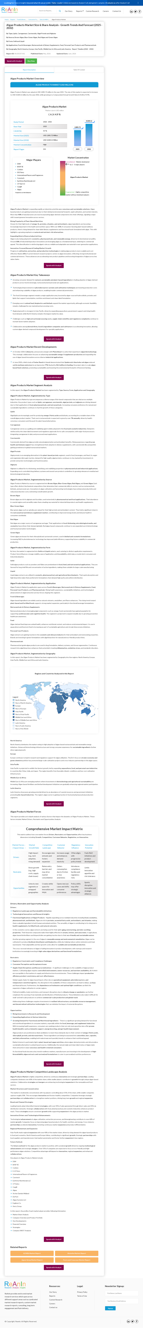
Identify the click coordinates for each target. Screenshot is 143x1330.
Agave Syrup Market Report (32, 1261)
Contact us (53, 1309)
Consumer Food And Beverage (37, 19)
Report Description (29, 70)
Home (7, 19)
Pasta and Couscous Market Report (76, 1261)
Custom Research (91, 11)
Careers (105, 11)
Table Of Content (79, 70)
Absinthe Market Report (76, 1255)
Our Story (67, 11)
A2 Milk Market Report (32, 1255)
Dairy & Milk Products (46, 19)
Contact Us (116, 11)
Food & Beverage (22, 19)
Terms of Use (82, 1297)
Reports (79, 11)
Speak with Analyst (14, 61)
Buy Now (31, 61)
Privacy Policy (82, 1293)
